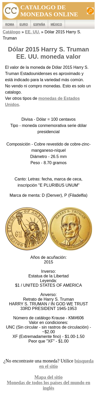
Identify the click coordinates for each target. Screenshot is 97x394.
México (56, 24)
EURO (24, 24)
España (39, 24)
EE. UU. (32, 32)
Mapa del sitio (48, 377)
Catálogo (11, 32)
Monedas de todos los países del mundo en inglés (48, 385)
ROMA (9, 24)
